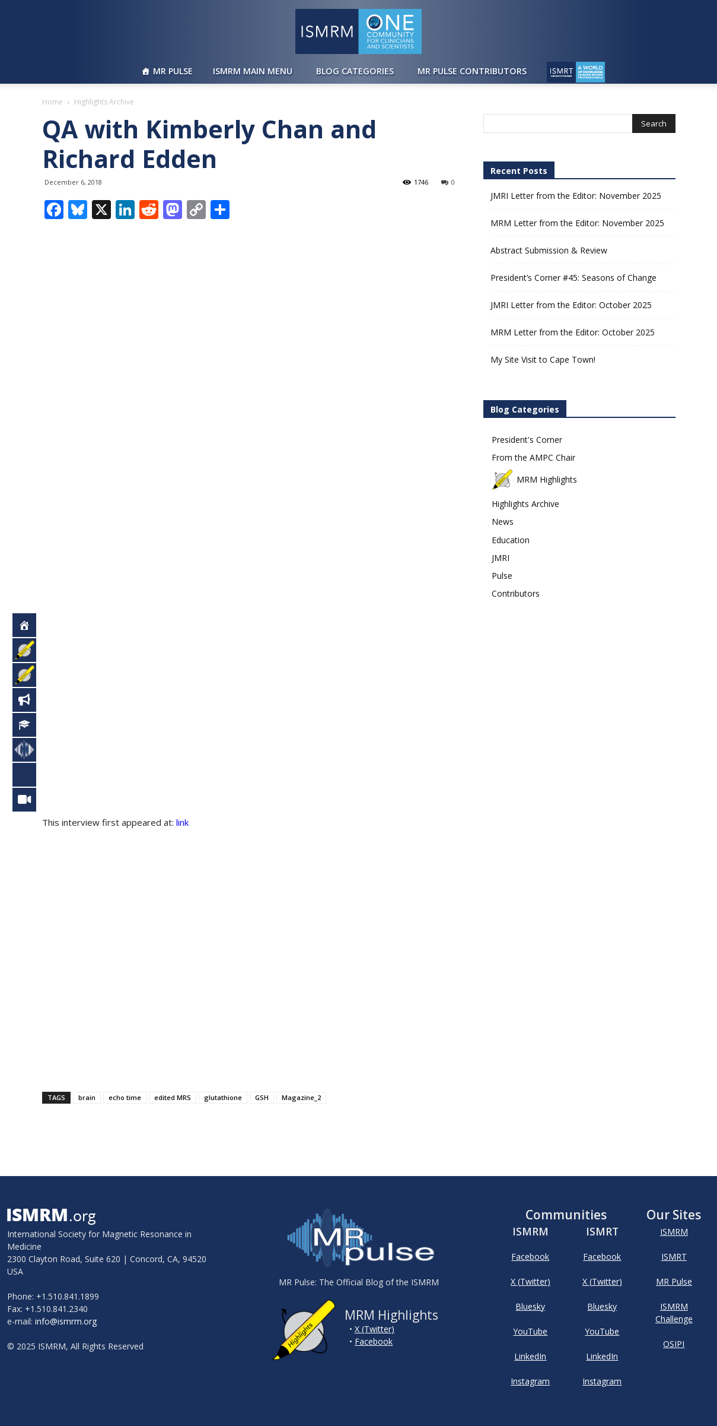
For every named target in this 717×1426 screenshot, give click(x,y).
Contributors (516, 593)
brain (86, 1097)
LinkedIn (530, 1356)
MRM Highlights (535, 479)
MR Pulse (173, 71)
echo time (125, 1097)
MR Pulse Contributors (472, 71)
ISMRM (674, 1231)
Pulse (502, 575)
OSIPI (673, 1343)
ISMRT (674, 1256)
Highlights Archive (525, 503)
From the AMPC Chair (533, 457)
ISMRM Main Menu (252, 71)
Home (52, 102)
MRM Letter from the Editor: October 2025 (572, 332)
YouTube (530, 1331)
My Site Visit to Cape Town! (542, 359)
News (503, 521)
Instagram (530, 1381)
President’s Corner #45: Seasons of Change (573, 277)
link (182, 822)
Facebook (374, 1341)
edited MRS (172, 1097)
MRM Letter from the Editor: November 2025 (577, 223)
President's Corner (527, 439)
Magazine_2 (301, 1097)
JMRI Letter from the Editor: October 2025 (571, 304)
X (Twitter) (374, 1329)
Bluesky (530, 1306)
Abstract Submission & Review (548, 250)
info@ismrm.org (66, 1321)
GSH (262, 1097)
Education (511, 540)
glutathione (223, 1097)
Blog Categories (355, 71)
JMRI (500, 557)
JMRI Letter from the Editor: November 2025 (575, 195)
